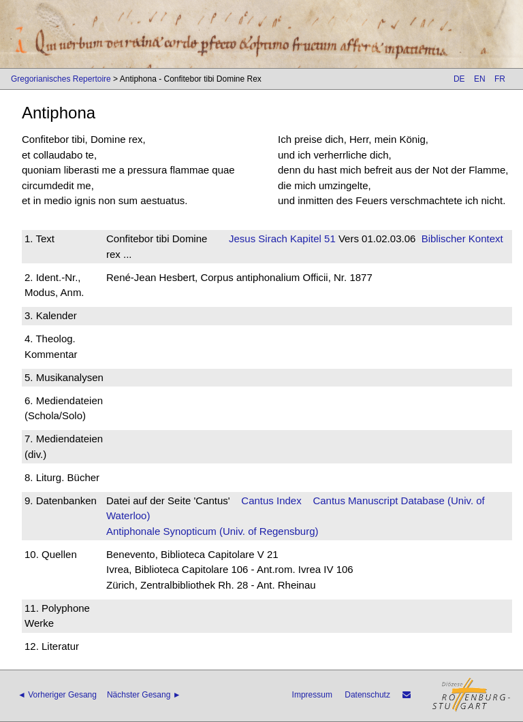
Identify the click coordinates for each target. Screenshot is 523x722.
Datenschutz (367, 695)
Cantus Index (271, 500)
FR (499, 79)
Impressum (312, 695)
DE (459, 79)
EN (480, 79)
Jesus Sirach (258, 238)
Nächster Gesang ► (144, 695)
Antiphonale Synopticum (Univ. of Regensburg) (212, 531)
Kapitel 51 (311, 238)
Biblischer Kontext (462, 238)
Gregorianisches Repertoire (61, 79)
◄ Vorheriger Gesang (57, 695)
